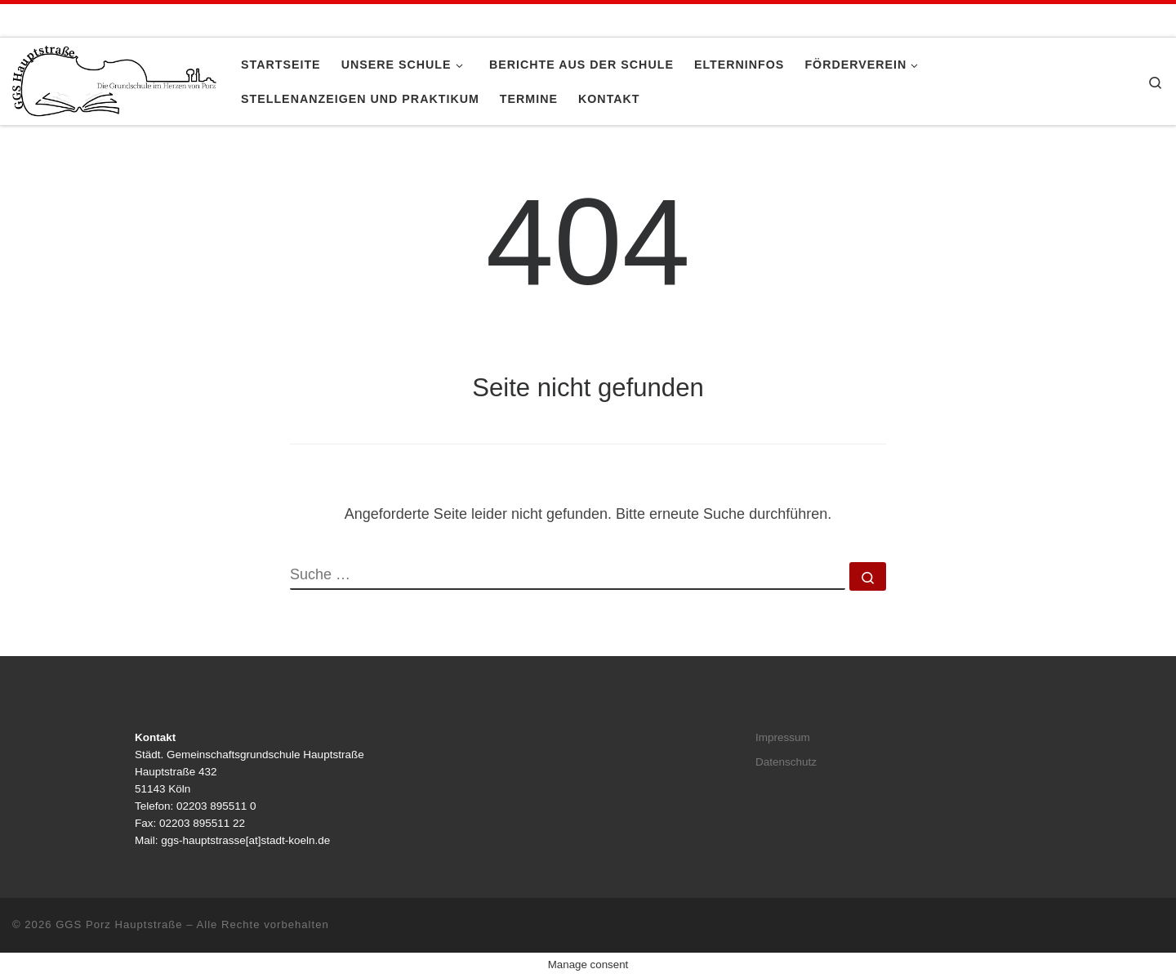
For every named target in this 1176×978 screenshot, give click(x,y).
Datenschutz (786, 762)
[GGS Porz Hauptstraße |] (114, 79)
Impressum (782, 737)
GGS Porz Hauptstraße (119, 924)
